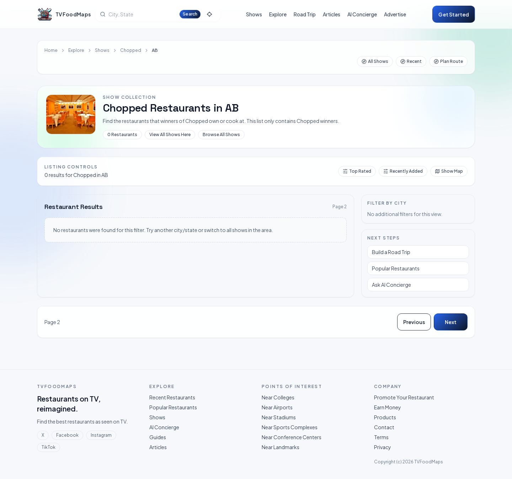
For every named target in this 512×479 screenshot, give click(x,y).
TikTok (48, 447)
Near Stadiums (279, 417)
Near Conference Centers (291, 437)
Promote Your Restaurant (404, 397)
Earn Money (387, 407)
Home (51, 50)
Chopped (130, 50)
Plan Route (448, 61)
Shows (254, 14)
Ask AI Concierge (391, 284)
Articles (331, 14)
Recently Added (403, 171)
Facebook (67, 435)
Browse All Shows (221, 134)
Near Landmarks (280, 447)
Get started (453, 14)
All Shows (375, 61)
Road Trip (305, 14)
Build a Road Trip (391, 252)
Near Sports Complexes (290, 427)
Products (385, 417)
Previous (414, 322)
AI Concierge (362, 14)
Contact (384, 427)
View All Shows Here (170, 134)
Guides (157, 437)
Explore (278, 14)
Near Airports (277, 407)
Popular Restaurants (396, 268)
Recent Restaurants (172, 397)
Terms (381, 437)
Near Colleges (278, 397)
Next (451, 322)
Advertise (395, 14)
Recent (411, 61)
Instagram (101, 435)
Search (190, 14)
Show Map (449, 171)
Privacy (382, 447)
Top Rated (357, 171)
